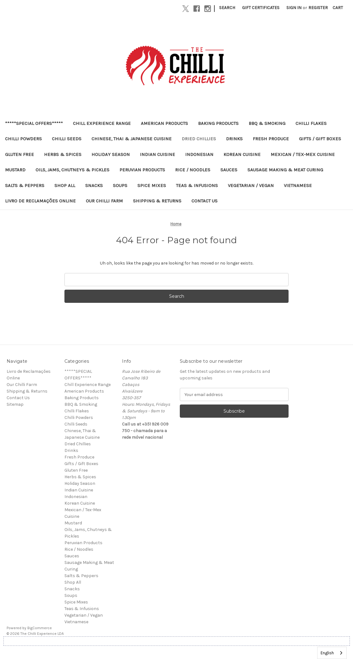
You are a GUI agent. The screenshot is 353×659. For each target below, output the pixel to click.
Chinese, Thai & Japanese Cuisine (131, 139)
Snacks (94, 185)
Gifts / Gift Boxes (320, 139)
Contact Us (204, 201)
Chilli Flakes (311, 123)
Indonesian (199, 154)
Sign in (293, 7)
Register (318, 7)
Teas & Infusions (197, 185)
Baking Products (218, 123)
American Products (164, 123)
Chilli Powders (23, 139)
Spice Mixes (151, 185)
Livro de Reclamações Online (40, 201)
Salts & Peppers (24, 185)
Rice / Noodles (192, 170)
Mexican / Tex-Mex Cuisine (303, 154)
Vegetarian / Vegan (251, 185)
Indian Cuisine (157, 154)
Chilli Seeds (66, 139)
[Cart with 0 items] (337, 7)
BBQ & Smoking (267, 123)
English (327, 653)
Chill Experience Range (102, 123)
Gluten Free (19, 154)
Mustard (15, 170)
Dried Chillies (199, 139)
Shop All (64, 185)
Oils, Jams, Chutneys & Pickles (72, 170)
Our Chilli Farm (104, 201)
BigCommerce (39, 628)
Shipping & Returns (157, 201)
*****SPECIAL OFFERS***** (34, 123)
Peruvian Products (142, 170)
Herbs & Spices (62, 154)
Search (227, 7)
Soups (120, 185)
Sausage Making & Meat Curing (285, 170)
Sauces (228, 170)
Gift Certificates (260, 7)
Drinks (234, 139)
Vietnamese (298, 185)
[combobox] (332, 653)
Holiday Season (110, 154)
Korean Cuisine (242, 154)
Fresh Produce (271, 139)
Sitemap (15, 404)
